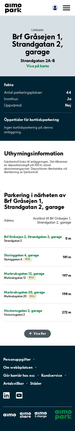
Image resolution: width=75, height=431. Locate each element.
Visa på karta (37, 65)
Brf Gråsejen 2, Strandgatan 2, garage (33, 237)
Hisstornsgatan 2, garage (23, 310)
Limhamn (37, 30)
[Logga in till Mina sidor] (55, 8)
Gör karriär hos (19, 375)
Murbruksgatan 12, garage (24, 273)
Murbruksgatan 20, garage (24, 292)
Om (17, 367)
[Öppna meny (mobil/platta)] (66, 7)
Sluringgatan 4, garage (21, 255)
